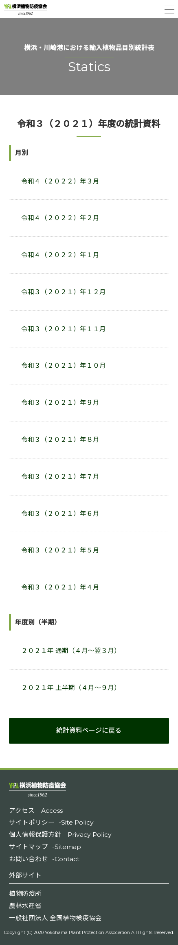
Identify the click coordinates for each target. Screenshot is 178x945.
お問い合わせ (44, 859)
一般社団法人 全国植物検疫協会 (55, 918)
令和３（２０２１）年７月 (60, 476)
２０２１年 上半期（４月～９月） (71, 688)
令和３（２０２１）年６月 (60, 513)
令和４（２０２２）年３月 (60, 181)
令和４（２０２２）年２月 (60, 218)
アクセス (36, 810)
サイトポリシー (51, 822)
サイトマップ (45, 847)
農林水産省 (25, 906)
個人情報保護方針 (60, 834)
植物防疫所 (25, 893)
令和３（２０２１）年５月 (60, 550)
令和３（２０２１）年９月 (60, 402)
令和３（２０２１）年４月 (60, 587)
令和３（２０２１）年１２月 (63, 292)
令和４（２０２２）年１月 (60, 255)
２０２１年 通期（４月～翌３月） (71, 651)
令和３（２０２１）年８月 (60, 439)
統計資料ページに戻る (88, 730)
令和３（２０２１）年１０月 (63, 365)
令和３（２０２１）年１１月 (63, 329)
